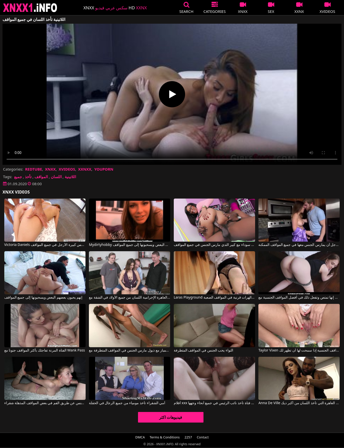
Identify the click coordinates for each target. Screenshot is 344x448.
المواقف (41, 176)
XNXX (50, 169)
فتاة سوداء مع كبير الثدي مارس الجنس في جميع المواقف (214, 245)
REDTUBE (33, 169)
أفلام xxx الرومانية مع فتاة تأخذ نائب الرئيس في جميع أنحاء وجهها (214, 403)
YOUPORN (103, 169)
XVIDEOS (67, 169)
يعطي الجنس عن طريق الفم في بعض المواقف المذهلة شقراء (45, 403)
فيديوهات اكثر (170, 417)
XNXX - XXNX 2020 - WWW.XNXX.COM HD (30, 7)
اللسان (56, 176)
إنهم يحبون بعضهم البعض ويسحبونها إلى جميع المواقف (43, 298)
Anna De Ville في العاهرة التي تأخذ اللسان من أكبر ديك (299, 403)
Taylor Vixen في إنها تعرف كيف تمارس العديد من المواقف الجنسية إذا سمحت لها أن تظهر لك (299, 350)
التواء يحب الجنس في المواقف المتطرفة (203, 350)
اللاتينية (70, 176)
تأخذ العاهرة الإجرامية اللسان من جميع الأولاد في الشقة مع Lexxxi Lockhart (129, 298)
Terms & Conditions (165, 437)
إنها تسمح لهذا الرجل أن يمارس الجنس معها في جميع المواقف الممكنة (299, 245)
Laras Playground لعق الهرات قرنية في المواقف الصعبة (214, 298)
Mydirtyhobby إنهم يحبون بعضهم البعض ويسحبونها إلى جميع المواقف (129, 245)
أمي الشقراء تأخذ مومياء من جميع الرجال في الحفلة (127, 403)
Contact (203, 437)
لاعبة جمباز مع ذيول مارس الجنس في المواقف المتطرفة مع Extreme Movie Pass (129, 350)
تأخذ (28, 176)
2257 (188, 437)
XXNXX (84, 169)
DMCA (140, 437)
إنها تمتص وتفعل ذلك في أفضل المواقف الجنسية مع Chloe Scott (299, 298)
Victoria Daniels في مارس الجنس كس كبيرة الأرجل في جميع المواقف (45, 245)
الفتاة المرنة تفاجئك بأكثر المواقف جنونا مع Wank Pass (44, 350)
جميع (18, 176)
